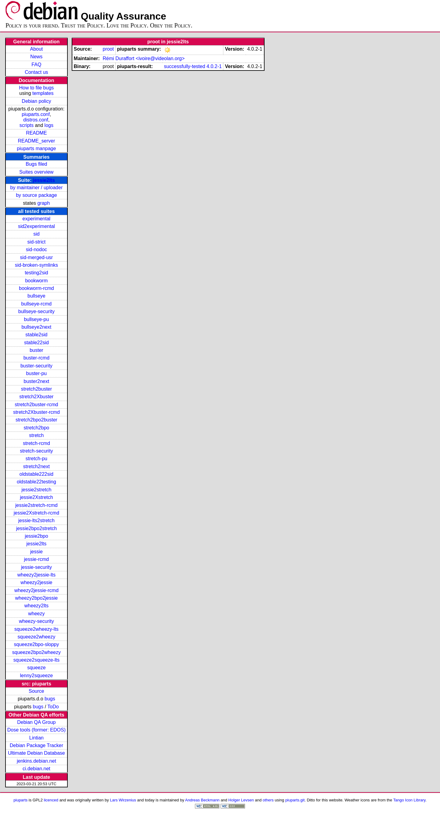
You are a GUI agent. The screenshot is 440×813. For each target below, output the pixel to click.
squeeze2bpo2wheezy (36, 652)
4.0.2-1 (214, 66)
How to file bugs (36, 87)
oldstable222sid (36, 474)
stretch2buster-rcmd (36, 404)
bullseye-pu (36, 319)
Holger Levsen (241, 800)
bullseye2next (36, 327)
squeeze (36, 667)
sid (36, 234)
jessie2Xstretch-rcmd (36, 512)
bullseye (36, 295)
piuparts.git (295, 800)
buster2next (36, 381)
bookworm (36, 280)
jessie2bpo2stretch (36, 528)
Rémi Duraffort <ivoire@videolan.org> (144, 58)
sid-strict (36, 241)
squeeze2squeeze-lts (36, 660)
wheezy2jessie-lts (36, 574)
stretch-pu (36, 458)
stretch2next (36, 466)
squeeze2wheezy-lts (36, 629)
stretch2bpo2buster (36, 419)
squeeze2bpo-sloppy (36, 644)
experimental (37, 218)
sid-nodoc (36, 249)
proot (108, 49)
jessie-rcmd (36, 559)
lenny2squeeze (36, 675)
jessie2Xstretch (36, 497)
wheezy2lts (36, 605)
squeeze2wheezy (37, 636)
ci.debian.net (36, 768)
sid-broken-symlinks (36, 265)
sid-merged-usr (36, 257)
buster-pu (36, 373)
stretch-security (36, 450)
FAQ (36, 64)
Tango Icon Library (409, 800)
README (36, 133)
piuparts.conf (36, 114)
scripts (27, 125)
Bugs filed (36, 164)
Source (36, 691)
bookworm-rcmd (36, 288)
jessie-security (36, 567)
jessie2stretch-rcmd (36, 505)
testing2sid (36, 272)
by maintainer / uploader (36, 187)
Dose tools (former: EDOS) (36, 729)
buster (36, 350)
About (36, 49)
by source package (36, 195)
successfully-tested (184, 66)
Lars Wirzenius (123, 800)
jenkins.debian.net (36, 761)
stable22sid (36, 342)
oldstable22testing (36, 481)
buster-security (36, 365)
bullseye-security (36, 311)
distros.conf (35, 119)
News (36, 56)
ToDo (53, 706)
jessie (36, 551)
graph (43, 203)
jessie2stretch (36, 489)
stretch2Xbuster (36, 396)
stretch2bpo (36, 427)
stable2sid (36, 334)
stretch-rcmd (36, 443)
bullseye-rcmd (36, 303)
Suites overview (36, 172)
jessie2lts (44, 180)
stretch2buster (36, 389)
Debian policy (36, 101)
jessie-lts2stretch (36, 520)
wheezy (36, 613)
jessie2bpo (36, 536)
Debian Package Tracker (36, 745)
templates (42, 93)
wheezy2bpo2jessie (36, 598)
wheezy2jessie (36, 582)
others (268, 800)
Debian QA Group (36, 722)
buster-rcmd (36, 357)
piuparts (20, 800)
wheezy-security (36, 621)
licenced (51, 800)
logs (49, 125)
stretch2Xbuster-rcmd (36, 412)
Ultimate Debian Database (36, 753)
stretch (36, 435)
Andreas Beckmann (202, 800)
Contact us (36, 72)
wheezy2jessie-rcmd (36, 590)
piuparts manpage (36, 148)
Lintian (36, 737)
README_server (36, 140)
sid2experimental (36, 226)
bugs (50, 698)
